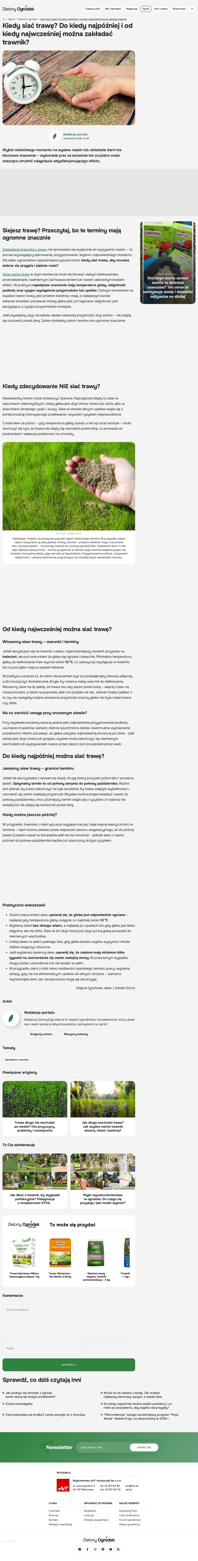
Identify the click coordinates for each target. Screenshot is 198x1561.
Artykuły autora (41, 1034)
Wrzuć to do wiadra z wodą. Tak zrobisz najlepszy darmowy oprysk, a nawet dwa (133, 1395)
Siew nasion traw (16, 274)
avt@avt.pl (132, 1486)
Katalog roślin (93, 8)
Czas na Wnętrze (129, 1515)
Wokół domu (179, 8)
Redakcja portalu (75, 134)
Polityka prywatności (96, 1520)
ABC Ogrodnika (113, 8)
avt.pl (129, 1489)
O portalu (54, 1511)
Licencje (89, 1515)
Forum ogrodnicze (130, 1520)
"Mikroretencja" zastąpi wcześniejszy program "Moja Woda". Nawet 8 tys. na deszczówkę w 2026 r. (141, 1416)
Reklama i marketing (60, 1524)
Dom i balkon (161, 8)
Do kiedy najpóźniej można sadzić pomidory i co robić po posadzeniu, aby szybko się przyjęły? (138, 1406)
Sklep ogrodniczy (129, 1524)
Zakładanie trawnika (17, 1059)
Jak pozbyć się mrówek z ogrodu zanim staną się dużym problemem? (30, 1395)
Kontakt (53, 1520)
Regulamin (90, 1511)
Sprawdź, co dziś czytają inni (42, 1380)
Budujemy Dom (128, 1511)
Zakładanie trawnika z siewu (25, 249)
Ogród (146, 8)
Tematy (9, 1048)
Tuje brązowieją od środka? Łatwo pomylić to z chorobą (45, 1415)
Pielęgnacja (131, 8)
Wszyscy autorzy (76, 1034)
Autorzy (53, 1515)
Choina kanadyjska (19, 1404)
